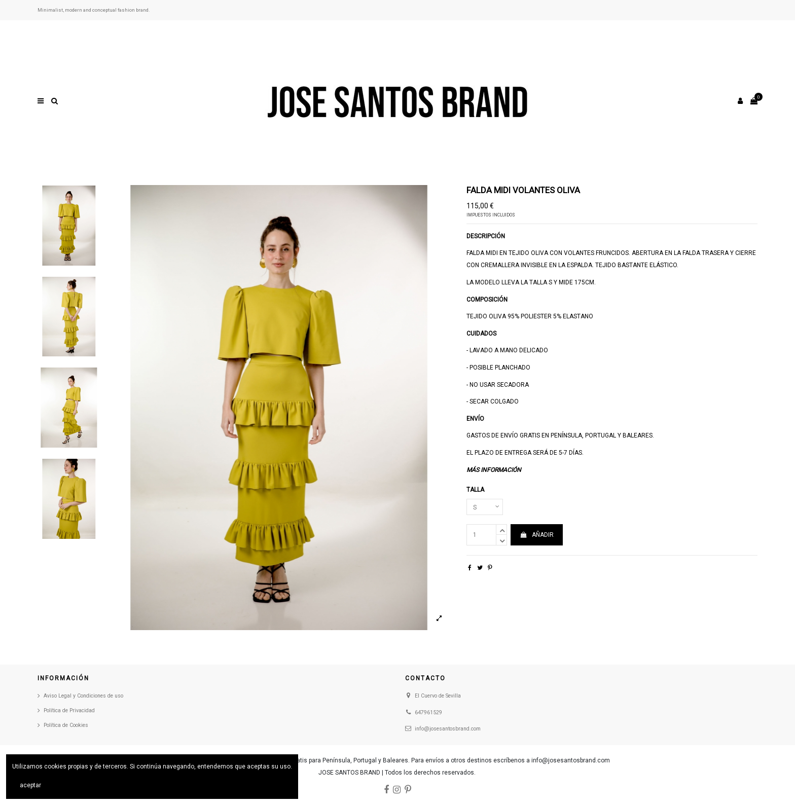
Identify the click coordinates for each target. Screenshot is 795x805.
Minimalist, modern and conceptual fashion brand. (94, 10)
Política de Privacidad (69, 710)
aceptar (30, 785)
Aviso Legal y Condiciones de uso (83, 695)
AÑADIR (537, 534)
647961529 (428, 712)
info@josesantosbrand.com (448, 728)
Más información (493, 469)
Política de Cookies (66, 725)
